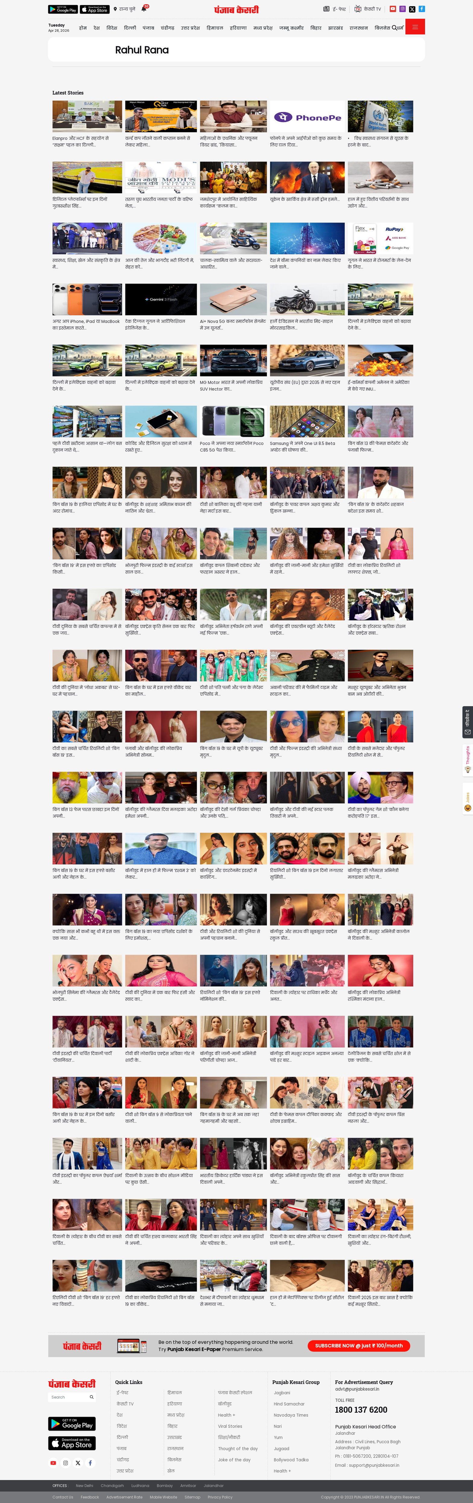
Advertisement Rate (124, 1497)
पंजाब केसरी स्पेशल (235, 1393)
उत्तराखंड (174, 1437)
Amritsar (188, 1485)
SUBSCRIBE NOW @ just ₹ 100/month (359, 1345)
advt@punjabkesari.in (357, 1389)
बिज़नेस (174, 1460)
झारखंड (335, 28)
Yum (278, 1437)
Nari (278, 1426)
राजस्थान (175, 1449)
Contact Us (62, 1497)
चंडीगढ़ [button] (167, 28)
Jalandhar (214, 1485)
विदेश (122, 1426)
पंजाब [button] (148, 28)
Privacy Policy (220, 1497)
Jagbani (282, 1393)
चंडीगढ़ (123, 1460)
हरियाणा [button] (238, 28)
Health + (226, 1415)
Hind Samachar (289, 1404)
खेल (171, 1471)
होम (83, 28)
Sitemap (192, 1497)
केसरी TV (125, 1404)
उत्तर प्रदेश (190, 28)
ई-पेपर (122, 1393)
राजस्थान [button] (359, 28)
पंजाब (121, 1449)
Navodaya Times (291, 1415)
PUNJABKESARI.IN (369, 1497)
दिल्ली (130, 28)
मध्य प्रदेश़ (263, 28)
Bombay (165, 1485)
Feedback (90, 1497)
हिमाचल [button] (215, 28)
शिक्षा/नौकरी (229, 1437)
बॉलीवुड (225, 1404)
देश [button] (97, 28)
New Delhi (84, 1485)
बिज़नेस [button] (382, 28)
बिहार (316, 28)
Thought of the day (238, 1449)
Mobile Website (163, 1497)
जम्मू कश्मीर (291, 28)
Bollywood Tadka (291, 1460)
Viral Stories (230, 1426)
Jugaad (281, 1449)
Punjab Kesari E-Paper (194, 1349)
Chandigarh (112, 1485)
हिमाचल (174, 1393)
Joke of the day (234, 1460)
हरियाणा (174, 1404)
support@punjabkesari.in (374, 1465)
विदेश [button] (111, 28)
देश (119, 1415)
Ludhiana (140, 1485)
